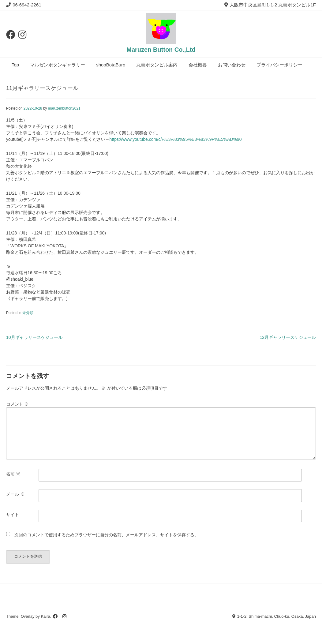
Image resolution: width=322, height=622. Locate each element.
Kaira (45, 616)
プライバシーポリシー (279, 64)
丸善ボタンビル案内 (157, 64)
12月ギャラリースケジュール (288, 337)
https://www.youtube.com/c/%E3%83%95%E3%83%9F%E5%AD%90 (176, 139)
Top (15, 64)
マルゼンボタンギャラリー (57, 64)
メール (15, 494)
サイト (12, 514)
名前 (13, 473)
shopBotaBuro (110, 64)
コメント (17, 404)
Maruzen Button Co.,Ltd (161, 49)
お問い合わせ (231, 64)
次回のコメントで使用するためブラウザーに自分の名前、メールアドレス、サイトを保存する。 (106, 534)
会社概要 (198, 64)
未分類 (27, 313)
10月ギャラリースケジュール (34, 337)
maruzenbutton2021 (64, 108)
